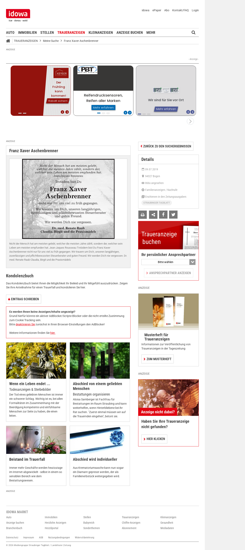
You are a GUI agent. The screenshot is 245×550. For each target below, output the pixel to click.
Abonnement (129, 528)
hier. (52, 332)
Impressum (28, 537)
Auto (10, 32)
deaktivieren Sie (25, 324)
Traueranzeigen (71, 32)
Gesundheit (166, 522)
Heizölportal (51, 528)
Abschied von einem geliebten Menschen (97, 386)
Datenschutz (12, 537)
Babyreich (88, 522)
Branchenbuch (14, 528)
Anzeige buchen (129, 32)
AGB (41, 537)
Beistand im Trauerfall (27, 459)
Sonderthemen (91, 528)
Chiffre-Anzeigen (131, 522)
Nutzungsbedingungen (59, 537)
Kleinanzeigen (101, 32)
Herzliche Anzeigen (55, 522)
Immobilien (27, 32)
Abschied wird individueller (95, 459)
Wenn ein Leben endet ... (29, 383)
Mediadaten (167, 528)
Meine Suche (51, 40)
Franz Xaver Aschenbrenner (81, 40)
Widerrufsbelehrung (84, 537)
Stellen (47, 32)
